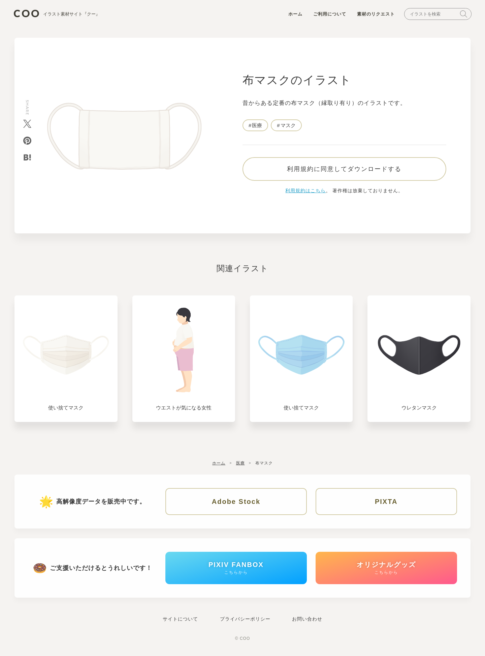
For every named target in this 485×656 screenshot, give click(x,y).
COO (56, 13)
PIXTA (386, 501)
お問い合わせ (307, 619)
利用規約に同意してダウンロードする (344, 169)
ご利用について (329, 14)
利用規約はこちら (305, 190)
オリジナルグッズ (386, 568)
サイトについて (180, 619)
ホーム (295, 14)
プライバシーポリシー (245, 619)
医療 (257, 125)
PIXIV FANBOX (236, 568)
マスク (288, 125)
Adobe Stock (236, 501)
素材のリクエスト (376, 14)
